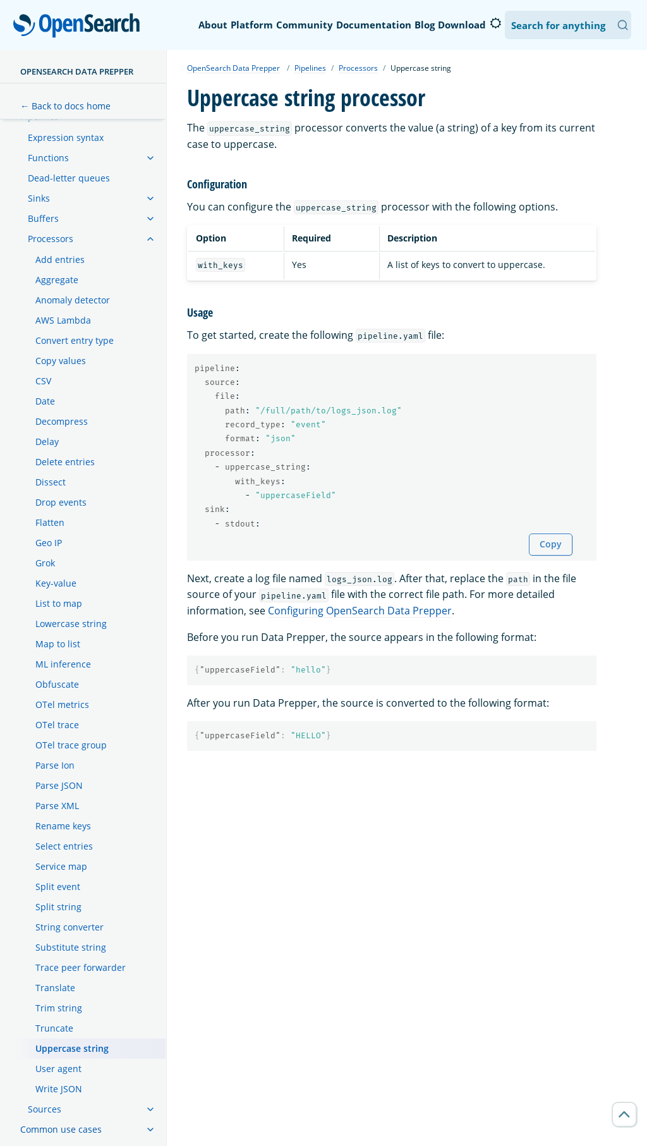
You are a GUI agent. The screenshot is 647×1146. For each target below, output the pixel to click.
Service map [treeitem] (61, 866)
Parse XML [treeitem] (57, 806)
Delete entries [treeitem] (65, 462)
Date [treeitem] (45, 401)
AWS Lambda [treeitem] (63, 320)
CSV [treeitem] (43, 381)
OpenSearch (80, 26)
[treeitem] (150, 158)
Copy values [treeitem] (60, 361)
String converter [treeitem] (69, 927)
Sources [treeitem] (44, 1109)
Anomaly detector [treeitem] (72, 300)
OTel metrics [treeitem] (62, 704)
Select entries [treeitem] (64, 846)
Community (304, 24)
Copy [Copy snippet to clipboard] (551, 544)
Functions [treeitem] (48, 158)
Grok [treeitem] (45, 563)
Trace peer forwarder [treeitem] (80, 967)
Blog (424, 24)
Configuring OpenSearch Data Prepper (360, 611)
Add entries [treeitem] (60, 259)
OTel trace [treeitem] (57, 725)
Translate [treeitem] (55, 988)
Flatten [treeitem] (49, 522)
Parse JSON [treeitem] (59, 785)
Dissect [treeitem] (50, 482)
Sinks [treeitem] (39, 198)
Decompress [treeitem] (61, 421)
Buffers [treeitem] (43, 218)
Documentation (373, 24)
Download (462, 24)
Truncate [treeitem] (54, 1028)
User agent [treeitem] (58, 1069)
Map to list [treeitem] (57, 644)
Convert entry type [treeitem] (74, 340)
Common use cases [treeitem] (61, 1129)
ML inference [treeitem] (63, 664)
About (212, 24)
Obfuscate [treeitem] (57, 684)
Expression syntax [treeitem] (66, 137)
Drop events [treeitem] (61, 502)
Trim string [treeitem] (58, 1008)
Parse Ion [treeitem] (55, 765)
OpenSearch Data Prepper (76, 71)
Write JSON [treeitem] (58, 1089)
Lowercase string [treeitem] (71, 624)
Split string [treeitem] (58, 907)
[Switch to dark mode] (495, 23)
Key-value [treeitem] (55, 583)
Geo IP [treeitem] (48, 543)
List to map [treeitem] (58, 603)
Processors (358, 68)
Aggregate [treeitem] (56, 280)
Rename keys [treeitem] (63, 826)
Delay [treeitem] (47, 442)
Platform (252, 24)
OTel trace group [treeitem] (71, 745)
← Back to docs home (65, 106)
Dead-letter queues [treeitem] (69, 178)
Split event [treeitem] (57, 887)
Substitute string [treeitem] (70, 947)
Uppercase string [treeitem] (72, 1048)
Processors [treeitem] (50, 239)
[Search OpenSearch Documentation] (568, 25)
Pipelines (310, 68)
